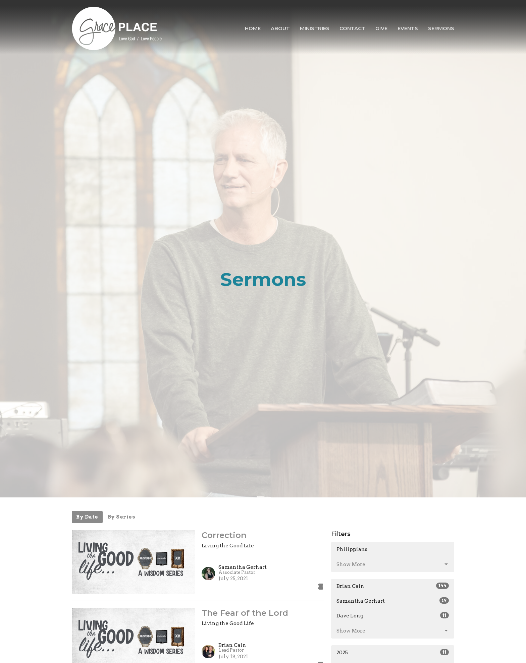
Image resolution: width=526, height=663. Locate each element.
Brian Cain (392, 586)
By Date (87, 517)
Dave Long (392, 615)
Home (253, 28)
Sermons (441, 28)
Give (381, 28)
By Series (122, 517)
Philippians (351, 549)
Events (408, 28)
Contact (352, 28)
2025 (392, 652)
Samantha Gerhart (392, 600)
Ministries (314, 28)
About (280, 28)
